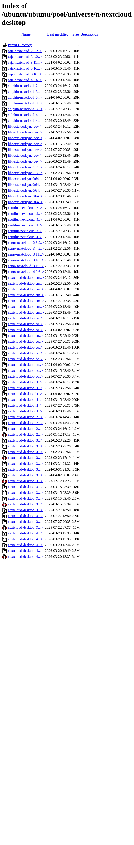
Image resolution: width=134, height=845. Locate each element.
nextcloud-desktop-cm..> (26, 277)
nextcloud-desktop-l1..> (25, 382)
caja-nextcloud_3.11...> (25, 62)
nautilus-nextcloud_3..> (25, 213)
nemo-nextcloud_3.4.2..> (26, 248)
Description (89, 34)
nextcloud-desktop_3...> (25, 440)
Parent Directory (20, 45)
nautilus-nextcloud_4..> (25, 237)
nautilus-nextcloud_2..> (25, 208)
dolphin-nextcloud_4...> (25, 115)
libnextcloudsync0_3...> (25, 173)
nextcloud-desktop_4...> (25, 533)
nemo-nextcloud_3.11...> (26, 254)
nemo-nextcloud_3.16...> (26, 260)
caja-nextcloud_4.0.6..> (25, 80)
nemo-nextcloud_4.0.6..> (26, 272)
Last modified (57, 34)
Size (75, 34)
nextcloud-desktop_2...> (25, 417)
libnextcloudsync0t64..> (25, 179)
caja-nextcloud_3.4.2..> (25, 57)
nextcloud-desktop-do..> (25, 353)
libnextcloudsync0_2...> (25, 167)
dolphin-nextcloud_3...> (25, 91)
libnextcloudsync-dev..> (25, 126)
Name (26, 34)
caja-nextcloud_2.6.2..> (25, 51)
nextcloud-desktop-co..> (25, 318)
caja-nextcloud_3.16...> (25, 68)
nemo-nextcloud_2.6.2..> (26, 243)
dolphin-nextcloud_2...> (25, 86)
